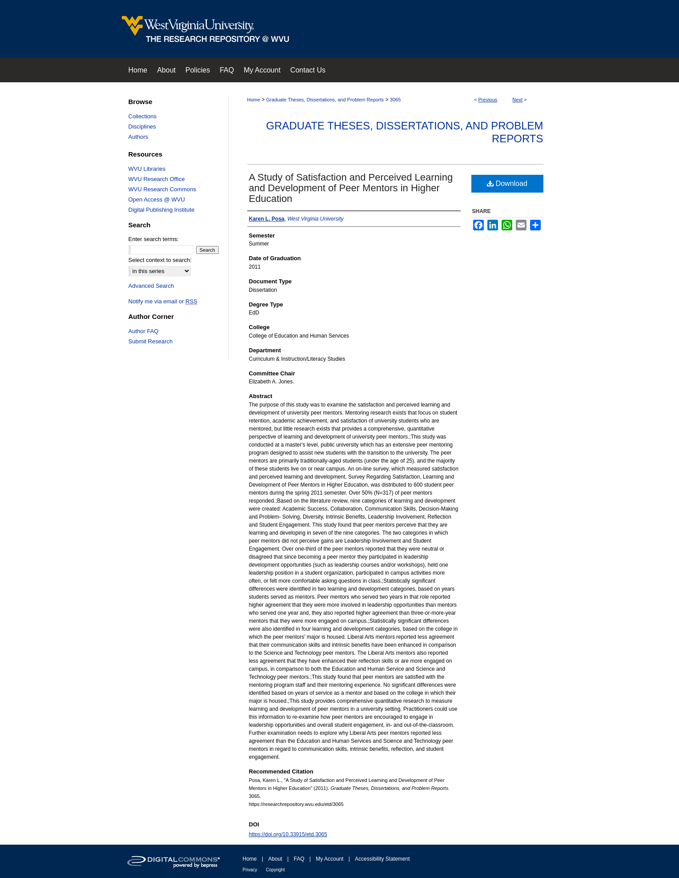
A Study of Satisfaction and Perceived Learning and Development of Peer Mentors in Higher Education (351, 188)
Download (507, 183)
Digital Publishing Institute (162, 209)
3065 (395, 99)
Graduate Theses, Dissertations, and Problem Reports (325, 99)
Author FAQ (144, 331)
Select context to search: (160, 260)
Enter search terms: (154, 239)
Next (517, 99)
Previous (488, 99)
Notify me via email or (163, 301)
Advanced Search (151, 285)
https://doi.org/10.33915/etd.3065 (288, 834)
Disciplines (142, 126)
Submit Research (151, 341)
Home (253, 99)
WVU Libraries (147, 168)
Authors (139, 136)
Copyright (275, 869)
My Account (329, 859)
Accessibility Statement (382, 859)
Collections (143, 116)
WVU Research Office (157, 179)
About (275, 859)
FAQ (298, 859)
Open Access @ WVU (157, 199)
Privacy (250, 869)
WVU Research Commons (162, 189)
